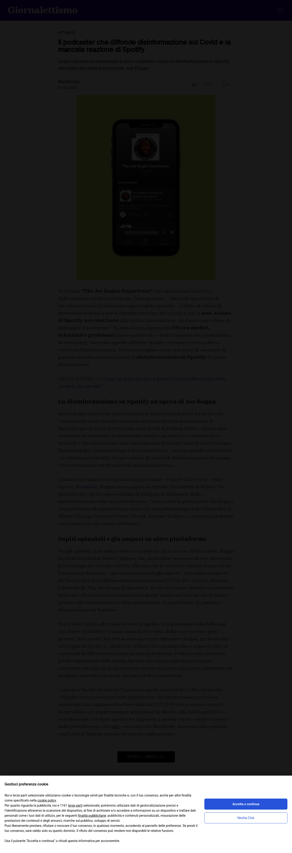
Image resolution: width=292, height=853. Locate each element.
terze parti (75, 805)
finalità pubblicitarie (92, 815)
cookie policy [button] (46, 800)
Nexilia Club (245, 818)
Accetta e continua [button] (245, 804)
